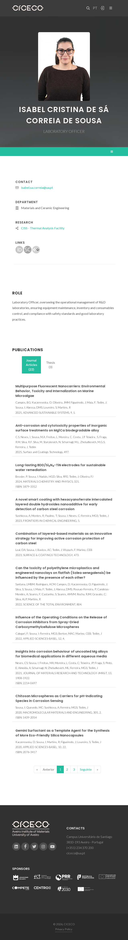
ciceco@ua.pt (75, 853)
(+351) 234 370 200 (80, 848)
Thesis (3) (50, 365)
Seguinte (86, 769)
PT (95, 8)
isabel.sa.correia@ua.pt (37, 187)
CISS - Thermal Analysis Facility (42, 228)
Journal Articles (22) (31, 365)
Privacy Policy (63, 929)
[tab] (31, 365)
